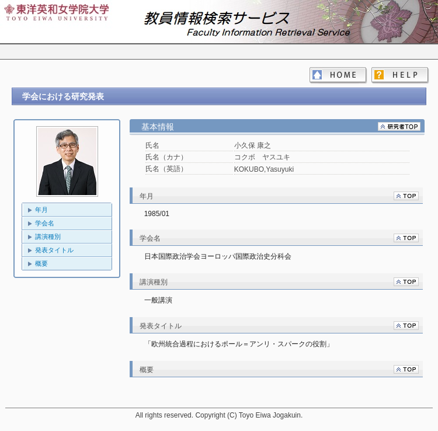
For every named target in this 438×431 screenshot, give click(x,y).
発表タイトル (54, 249)
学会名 (44, 223)
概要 (41, 263)
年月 (41, 209)
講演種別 (48, 236)
